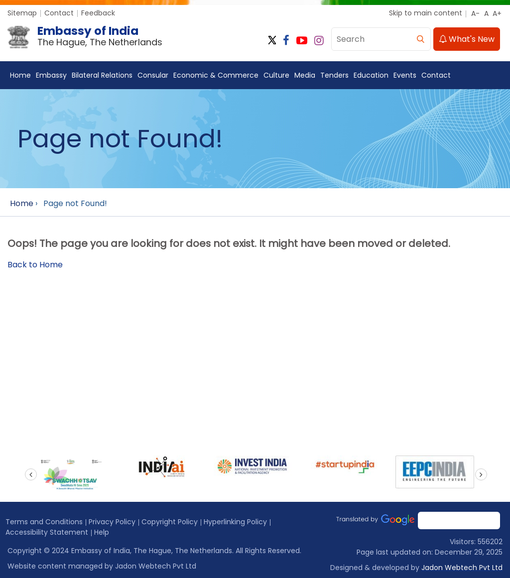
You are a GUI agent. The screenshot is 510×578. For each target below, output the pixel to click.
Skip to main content (425, 13)
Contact (59, 13)
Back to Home (35, 264)
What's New (467, 39)
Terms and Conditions (44, 522)
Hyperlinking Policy (235, 522)
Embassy (51, 75)
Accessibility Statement (46, 532)
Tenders (334, 75)
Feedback (98, 13)
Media (304, 75)
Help (101, 532)
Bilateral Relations (102, 75)
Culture (276, 75)
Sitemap (22, 13)
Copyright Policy (169, 522)
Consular (152, 75)
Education (371, 75)
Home (20, 75)
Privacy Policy (112, 522)
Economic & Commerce (215, 75)
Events (404, 75)
